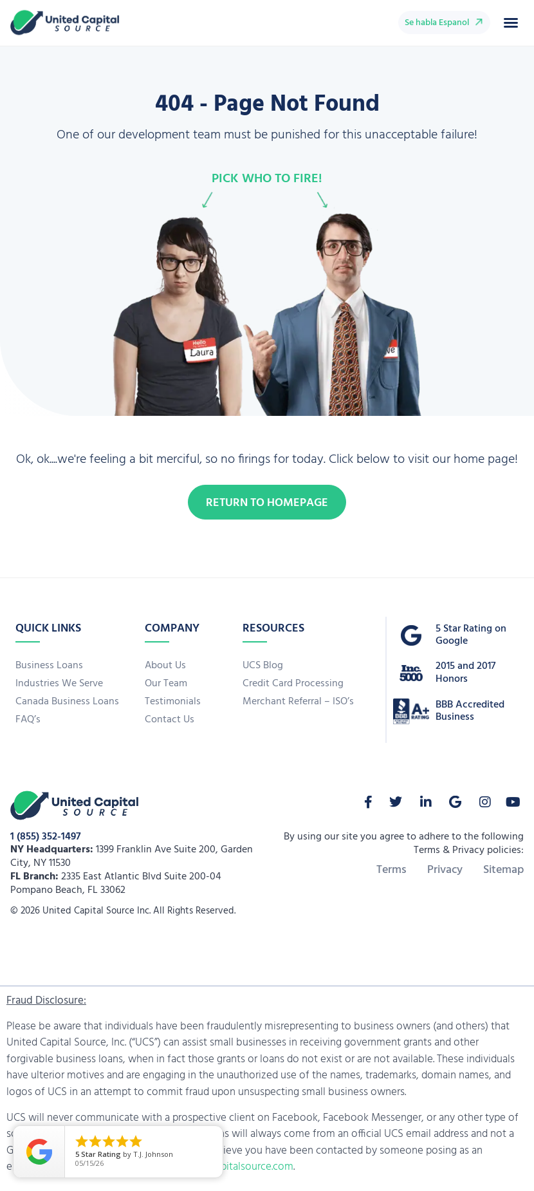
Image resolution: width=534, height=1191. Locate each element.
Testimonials (173, 701)
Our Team (166, 683)
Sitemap (503, 870)
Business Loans (49, 665)
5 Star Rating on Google (471, 635)
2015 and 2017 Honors (465, 672)
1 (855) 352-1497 (45, 837)
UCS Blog (263, 665)
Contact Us (169, 719)
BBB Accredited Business (470, 711)
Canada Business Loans (67, 701)
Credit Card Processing (293, 683)
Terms (391, 870)
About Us (165, 665)
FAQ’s (28, 719)
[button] (511, 22)
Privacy (445, 870)
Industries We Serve (59, 683)
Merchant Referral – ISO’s (298, 701)
